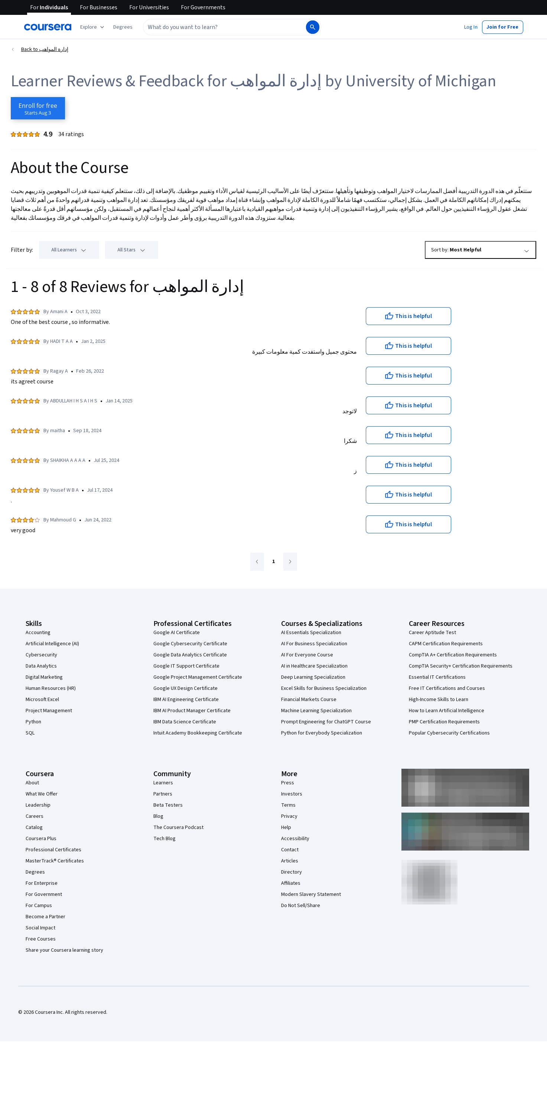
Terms (288, 805)
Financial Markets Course (308, 699)
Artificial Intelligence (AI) (52, 643)
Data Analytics (41, 666)
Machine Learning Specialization (316, 710)
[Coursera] (47, 27)
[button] (123, 27)
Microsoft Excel (42, 699)
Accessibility (295, 838)
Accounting (38, 632)
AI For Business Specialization (314, 643)
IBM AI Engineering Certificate (186, 699)
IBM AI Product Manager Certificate (192, 710)
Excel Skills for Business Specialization (324, 688)
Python (33, 722)
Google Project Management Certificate (197, 677)
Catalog (34, 827)
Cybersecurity (41, 655)
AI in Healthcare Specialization (314, 666)
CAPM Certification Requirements (446, 643)
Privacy (289, 816)
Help (286, 827)
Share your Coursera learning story (64, 950)
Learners (163, 783)
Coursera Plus (41, 838)
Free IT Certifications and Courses (447, 688)
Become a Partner (45, 916)
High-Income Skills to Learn (438, 699)
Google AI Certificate (176, 632)
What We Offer (42, 794)
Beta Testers (168, 805)
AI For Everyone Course (307, 655)
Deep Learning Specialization (313, 677)
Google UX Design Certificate (185, 688)
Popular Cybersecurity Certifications (449, 733)
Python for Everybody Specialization (321, 733)
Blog (158, 816)
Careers (34, 816)
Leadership (38, 805)
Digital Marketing (44, 677)
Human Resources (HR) (51, 688)
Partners (162, 794)
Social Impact (40, 928)
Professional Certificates (53, 850)
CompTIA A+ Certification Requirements (453, 655)
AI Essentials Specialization (311, 632)
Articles (289, 861)
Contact (290, 850)
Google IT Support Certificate (186, 666)
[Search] (312, 27)
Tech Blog (164, 838)
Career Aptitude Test (432, 632)
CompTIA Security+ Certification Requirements (460, 666)
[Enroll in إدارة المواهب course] (38, 108)
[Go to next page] (290, 562)
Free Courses (41, 939)
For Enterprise (42, 883)
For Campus (39, 905)
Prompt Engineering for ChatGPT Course (326, 722)
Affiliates (290, 883)
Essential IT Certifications (437, 677)
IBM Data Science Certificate (184, 722)
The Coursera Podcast (178, 827)
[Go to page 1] (273, 562)
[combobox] (224, 27)
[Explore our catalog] (93, 27)
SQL (30, 733)
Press (287, 783)
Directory (291, 872)
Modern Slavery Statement (311, 894)
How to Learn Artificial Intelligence (446, 710)
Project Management (49, 710)
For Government (44, 894)
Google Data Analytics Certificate (190, 655)
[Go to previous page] (257, 562)
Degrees (35, 872)
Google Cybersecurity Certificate (190, 643)
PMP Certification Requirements (444, 722)
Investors (291, 794)
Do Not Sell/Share (300, 905)
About (32, 783)
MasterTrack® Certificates (55, 861)
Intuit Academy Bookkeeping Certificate (197, 733)
